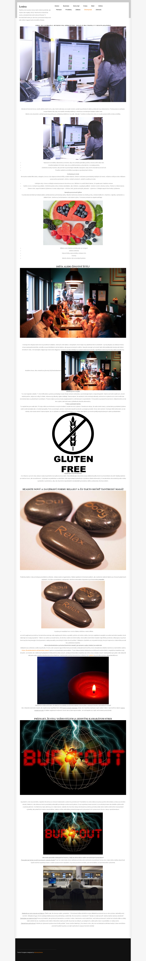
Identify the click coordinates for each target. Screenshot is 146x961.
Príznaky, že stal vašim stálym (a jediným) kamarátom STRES (73, 718)
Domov (57, 6)
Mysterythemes (38, 952)
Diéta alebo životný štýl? (73, 266)
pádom (91, 655)
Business (66, 6)
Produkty (69, 9)
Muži (92, 6)
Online (100, 6)
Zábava (78, 9)
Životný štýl (88, 9)
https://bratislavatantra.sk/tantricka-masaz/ (35, 650)
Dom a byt (76, 6)
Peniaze (59, 9)
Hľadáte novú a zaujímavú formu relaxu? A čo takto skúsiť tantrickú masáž (73, 489)
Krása (85, 6)
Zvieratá (98, 9)
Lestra (23, 6)
